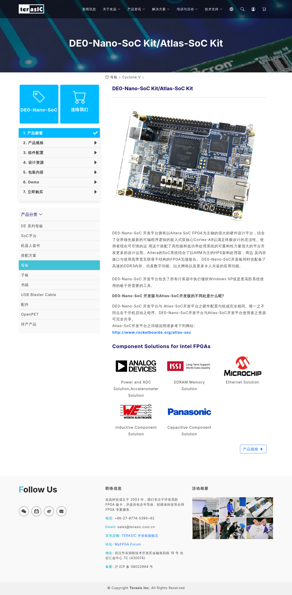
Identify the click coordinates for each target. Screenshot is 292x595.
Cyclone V (131, 77)
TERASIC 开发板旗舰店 (140, 535)
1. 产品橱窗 (32, 133)
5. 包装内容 (32, 172)
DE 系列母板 (32, 226)
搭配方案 (28, 255)
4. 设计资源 (32, 162)
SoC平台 (29, 235)
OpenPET (30, 314)
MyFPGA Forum (128, 544)
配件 (25, 304)
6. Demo (30, 182)
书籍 (25, 285)
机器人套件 (30, 245)
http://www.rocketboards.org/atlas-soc (151, 332)
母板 (113, 77)
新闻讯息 (89, 9)
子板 (25, 275)
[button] (24, 511)
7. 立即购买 (32, 192)
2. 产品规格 (32, 142)
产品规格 (253, 449)
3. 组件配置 (32, 152)
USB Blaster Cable (38, 294)
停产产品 (28, 324)
